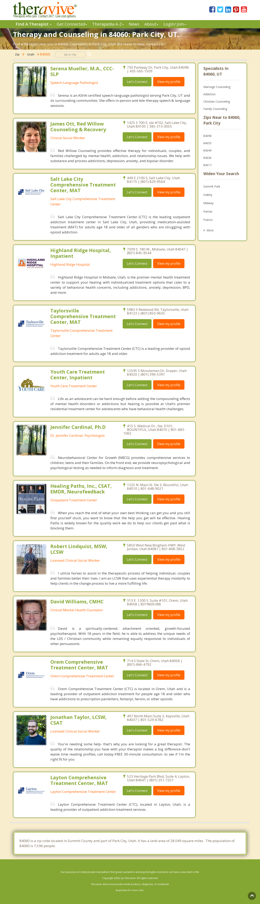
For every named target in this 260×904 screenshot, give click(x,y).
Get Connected (72, 24)
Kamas (207, 211)
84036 (207, 158)
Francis (208, 220)
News (134, 24)
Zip (17, 54)
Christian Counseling (216, 101)
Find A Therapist (34, 24)
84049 (207, 150)
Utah (30, 54)
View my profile (168, 81)
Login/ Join (175, 24)
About (151, 24)
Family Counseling (215, 109)
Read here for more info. (130, 890)
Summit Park (211, 186)
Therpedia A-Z (108, 24)
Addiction (209, 94)
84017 (207, 165)
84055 (207, 143)
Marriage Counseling (216, 87)
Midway (208, 203)
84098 (207, 136)
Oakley (207, 195)
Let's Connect (137, 81)
